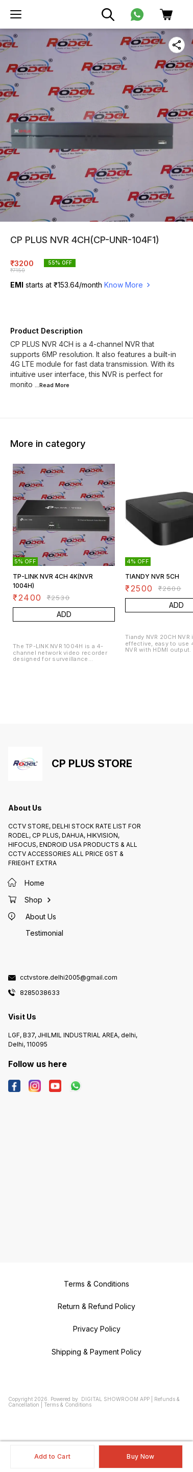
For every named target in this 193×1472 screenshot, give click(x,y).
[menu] (15, 14)
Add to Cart (52, 1456)
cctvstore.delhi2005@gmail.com (68, 977)
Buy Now (140, 1456)
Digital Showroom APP (115, 1399)
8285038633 (40, 992)
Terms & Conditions (67, 1405)
